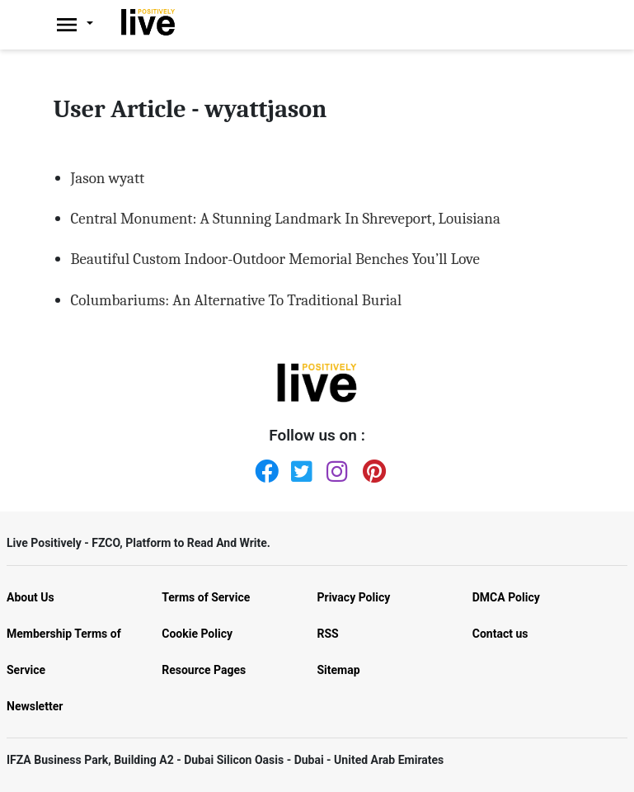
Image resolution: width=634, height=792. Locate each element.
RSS (328, 633)
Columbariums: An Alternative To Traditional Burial (236, 300)
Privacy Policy (354, 597)
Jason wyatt (108, 178)
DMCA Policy (506, 597)
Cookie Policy (197, 633)
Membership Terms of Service (64, 651)
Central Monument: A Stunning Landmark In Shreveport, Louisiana (285, 219)
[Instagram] (334, 468)
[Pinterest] (371, 468)
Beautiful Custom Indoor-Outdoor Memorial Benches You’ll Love (275, 259)
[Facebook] (263, 468)
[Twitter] (299, 468)
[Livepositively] (84, 25)
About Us (30, 597)
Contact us (500, 633)
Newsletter (35, 706)
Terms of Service (206, 597)
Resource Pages (204, 669)
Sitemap (338, 669)
